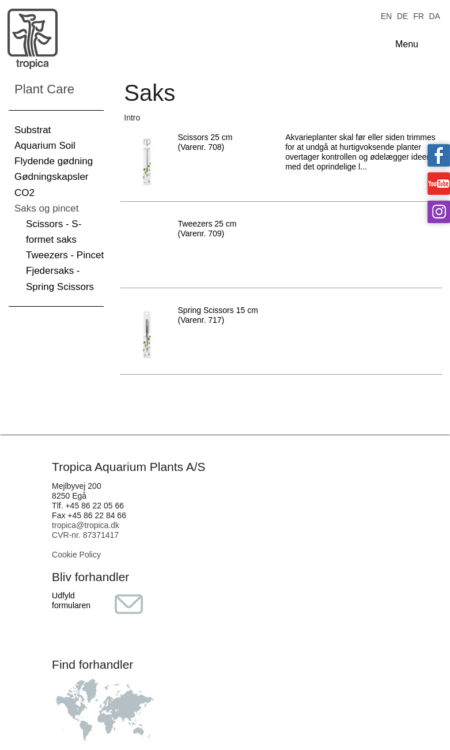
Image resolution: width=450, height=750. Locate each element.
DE (402, 15)
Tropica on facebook (439, 155)
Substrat (32, 130)
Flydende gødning (53, 161)
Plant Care (44, 89)
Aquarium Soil (44, 145)
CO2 (24, 192)
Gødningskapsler (51, 176)
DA (434, 15)
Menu (406, 44)
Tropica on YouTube (439, 183)
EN (386, 15)
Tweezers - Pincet (65, 255)
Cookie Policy (76, 554)
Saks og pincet (46, 208)
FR (418, 15)
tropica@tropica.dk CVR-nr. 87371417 (85, 530)
